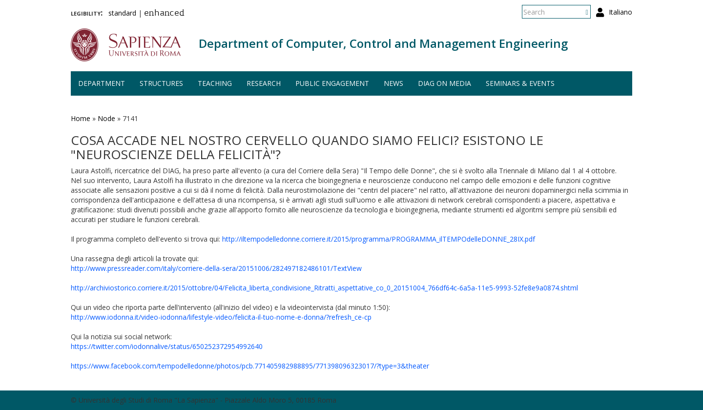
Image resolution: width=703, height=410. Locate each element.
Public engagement (332, 83)
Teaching (215, 83)
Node (106, 118)
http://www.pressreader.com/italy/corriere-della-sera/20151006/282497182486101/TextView (216, 268)
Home (80, 118)
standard (122, 13)
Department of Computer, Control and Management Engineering (383, 43)
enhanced (164, 13)
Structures (161, 83)
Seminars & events (520, 83)
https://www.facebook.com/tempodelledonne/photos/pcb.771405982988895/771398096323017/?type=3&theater (250, 365)
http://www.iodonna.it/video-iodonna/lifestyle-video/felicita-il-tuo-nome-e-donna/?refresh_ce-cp (221, 317)
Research (264, 83)
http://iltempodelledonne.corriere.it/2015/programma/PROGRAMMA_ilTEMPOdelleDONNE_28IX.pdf (378, 239)
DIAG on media (444, 83)
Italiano (620, 12)
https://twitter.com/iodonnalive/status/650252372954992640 (167, 346)
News (393, 83)
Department (101, 83)
